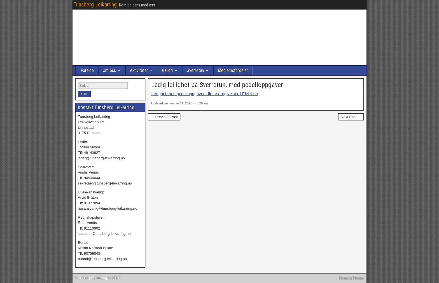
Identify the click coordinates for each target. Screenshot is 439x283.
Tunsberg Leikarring (95, 4)
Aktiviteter (139, 70)
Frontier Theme (351, 278)
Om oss (109, 70)
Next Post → (351, 117)
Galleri (167, 70)
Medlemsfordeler (233, 70)
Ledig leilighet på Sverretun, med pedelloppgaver (217, 85)
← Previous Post (164, 117)
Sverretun (195, 70)
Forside (87, 70)
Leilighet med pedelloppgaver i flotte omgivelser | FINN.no (204, 93)
